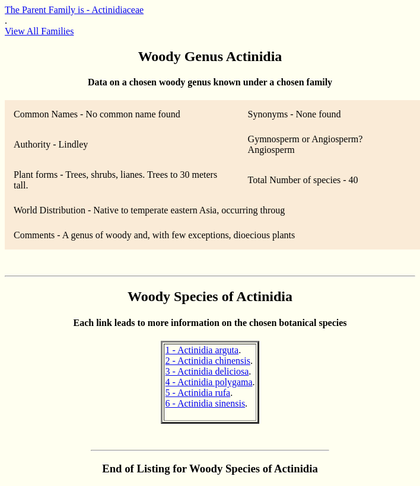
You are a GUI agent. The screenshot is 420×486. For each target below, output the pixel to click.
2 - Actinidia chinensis (207, 361)
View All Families (39, 31)
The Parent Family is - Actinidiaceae (74, 10)
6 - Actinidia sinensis (205, 403)
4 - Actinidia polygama (208, 382)
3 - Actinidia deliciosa (207, 371)
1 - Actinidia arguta (201, 350)
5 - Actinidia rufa (197, 393)
